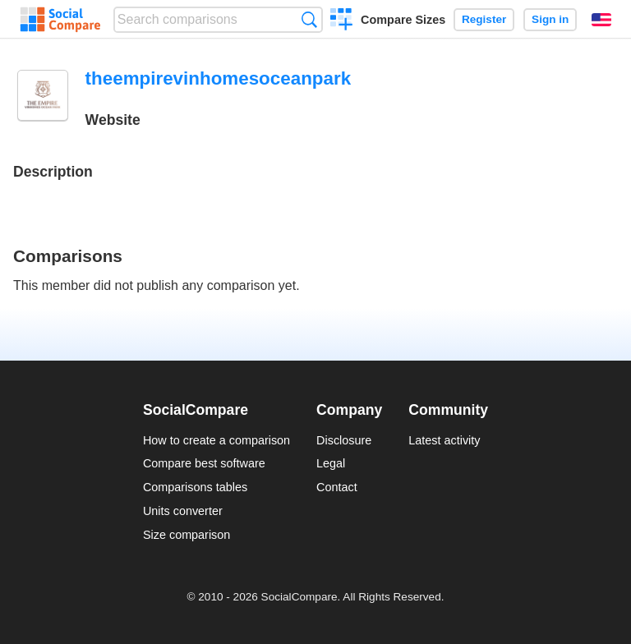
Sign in (550, 19)
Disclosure (343, 440)
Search (309, 19)
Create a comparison (341, 21)
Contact (336, 487)
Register (484, 19)
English (601, 19)
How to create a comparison (216, 440)
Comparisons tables (195, 487)
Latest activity (444, 440)
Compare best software (204, 463)
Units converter (183, 511)
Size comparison (186, 534)
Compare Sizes (403, 19)
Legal (330, 463)
